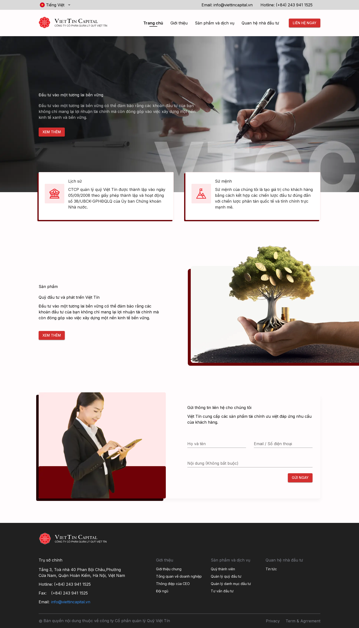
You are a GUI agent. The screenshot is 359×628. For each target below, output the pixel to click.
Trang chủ (153, 23)
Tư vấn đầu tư (222, 591)
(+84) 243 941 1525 (294, 4)
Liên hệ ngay (304, 23)
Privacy (273, 620)
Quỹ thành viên (223, 569)
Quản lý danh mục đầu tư (231, 584)
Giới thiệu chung (168, 569)
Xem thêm (52, 132)
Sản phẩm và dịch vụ (214, 23)
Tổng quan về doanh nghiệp (179, 576)
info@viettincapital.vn (233, 4)
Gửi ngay (300, 477)
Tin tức (271, 569)
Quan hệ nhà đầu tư (260, 23)
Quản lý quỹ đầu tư (226, 576)
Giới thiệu (179, 23)
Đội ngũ (162, 591)
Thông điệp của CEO (173, 584)
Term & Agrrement (303, 620)
